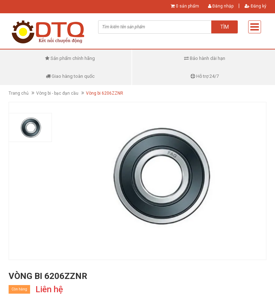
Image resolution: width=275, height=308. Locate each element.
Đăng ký (255, 6)
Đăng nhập (220, 6)
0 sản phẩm (187, 6)
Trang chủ (19, 93)
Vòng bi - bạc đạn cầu (57, 93)
